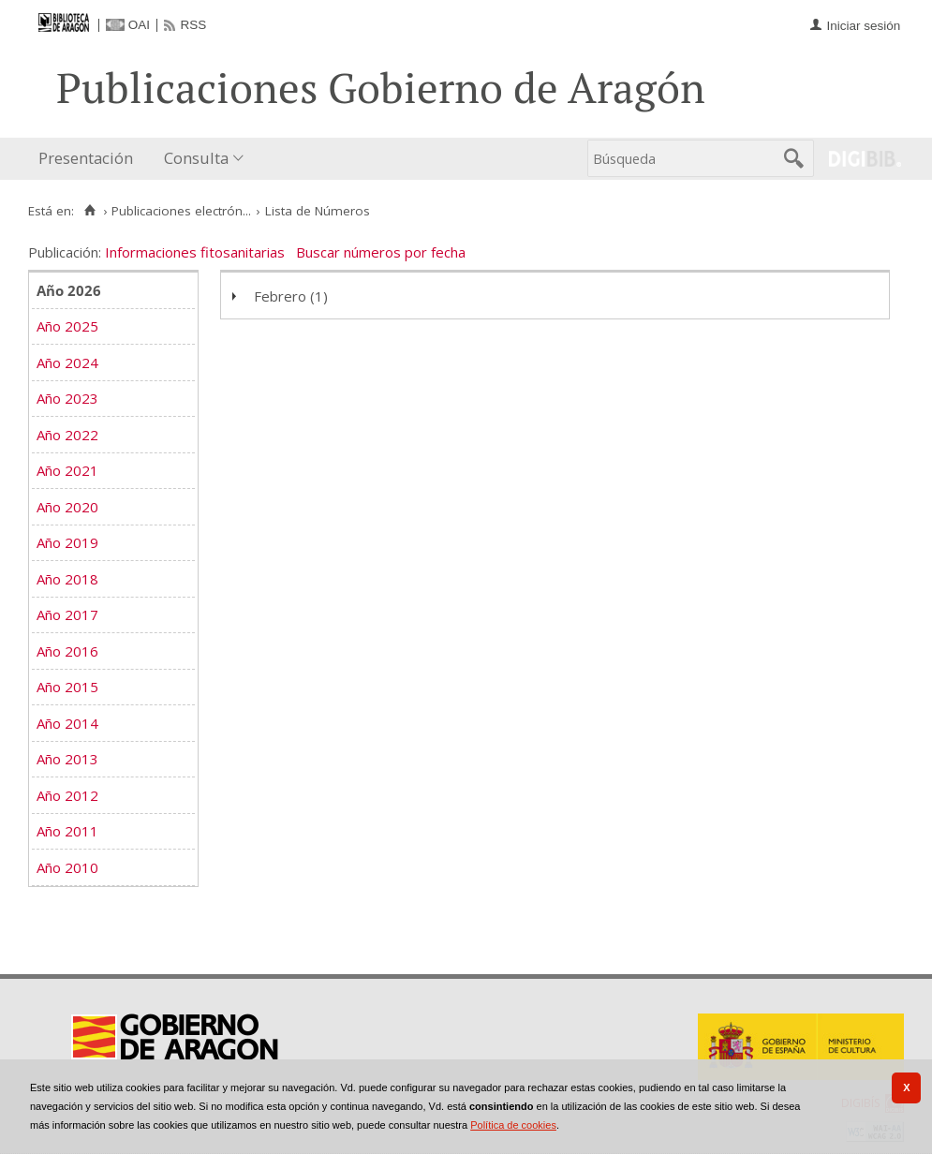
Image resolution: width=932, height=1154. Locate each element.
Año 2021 (67, 470)
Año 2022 (67, 434)
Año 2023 (67, 398)
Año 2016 (67, 651)
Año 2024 (67, 362)
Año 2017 (67, 614)
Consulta (196, 158)
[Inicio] (89, 210)
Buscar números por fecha (381, 252)
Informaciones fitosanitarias (195, 252)
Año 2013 (67, 758)
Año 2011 (67, 830)
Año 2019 (67, 542)
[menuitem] (90, 159)
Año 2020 (67, 506)
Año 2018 (67, 579)
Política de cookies (513, 1125)
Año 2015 (67, 686)
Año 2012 (67, 795)
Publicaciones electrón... (181, 210)
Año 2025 (67, 326)
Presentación (85, 158)
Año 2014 (67, 723)
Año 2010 (67, 867)
